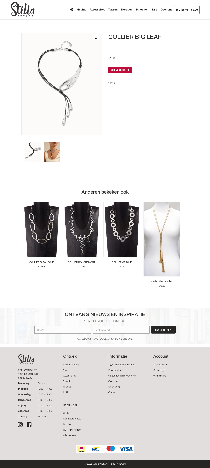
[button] (96, 38)
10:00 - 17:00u (45, 410)
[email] (121, 330)
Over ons (166, 9)
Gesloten (42, 383)
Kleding (81, 9)
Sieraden (127, 9)
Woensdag (24, 394)
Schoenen (142, 9)
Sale (154, 9)
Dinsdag (23, 388)
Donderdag (24, 399)
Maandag (23, 383)
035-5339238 (25, 377)
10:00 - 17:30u (45, 388)
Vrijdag (22, 405)
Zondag (22, 416)
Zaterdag (23, 410)
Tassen (113, 9)
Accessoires (97, 9)
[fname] (62, 330)
